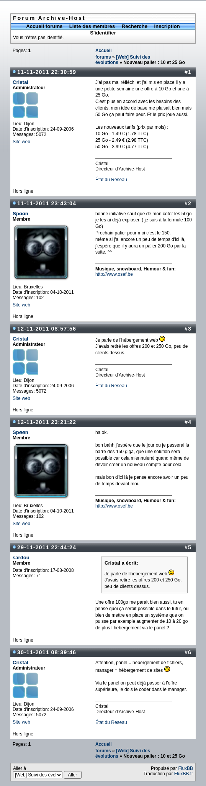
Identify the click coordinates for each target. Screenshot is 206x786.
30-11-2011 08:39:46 (46, 652)
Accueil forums (44, 26)
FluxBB (185, 768)
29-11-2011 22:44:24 (46, 547)
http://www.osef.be (114, 274)
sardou (21, 557)
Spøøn (20, 213)
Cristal (20, 82)
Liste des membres (92, 26)
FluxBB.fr (183, 773)
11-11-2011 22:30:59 (46, 72)
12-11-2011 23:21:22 (46, 422)
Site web (21, 141)
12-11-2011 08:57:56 (46, 329)
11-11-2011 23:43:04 (46, 203)
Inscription (167, 26)
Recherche (134, 26)
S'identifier (103, 33)
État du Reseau (111, 179)
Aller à (47, 772)
